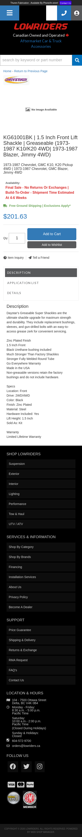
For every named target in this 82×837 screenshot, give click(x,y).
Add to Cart (52, 234)
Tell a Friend (41, 257)
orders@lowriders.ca (26, 745)
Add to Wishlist (52, 244)
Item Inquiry (16, 257)
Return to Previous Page (31, 71)
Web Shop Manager (42, 832)
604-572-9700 (21, 741)
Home (7, 71)
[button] (41, 60)
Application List (23, 283)
